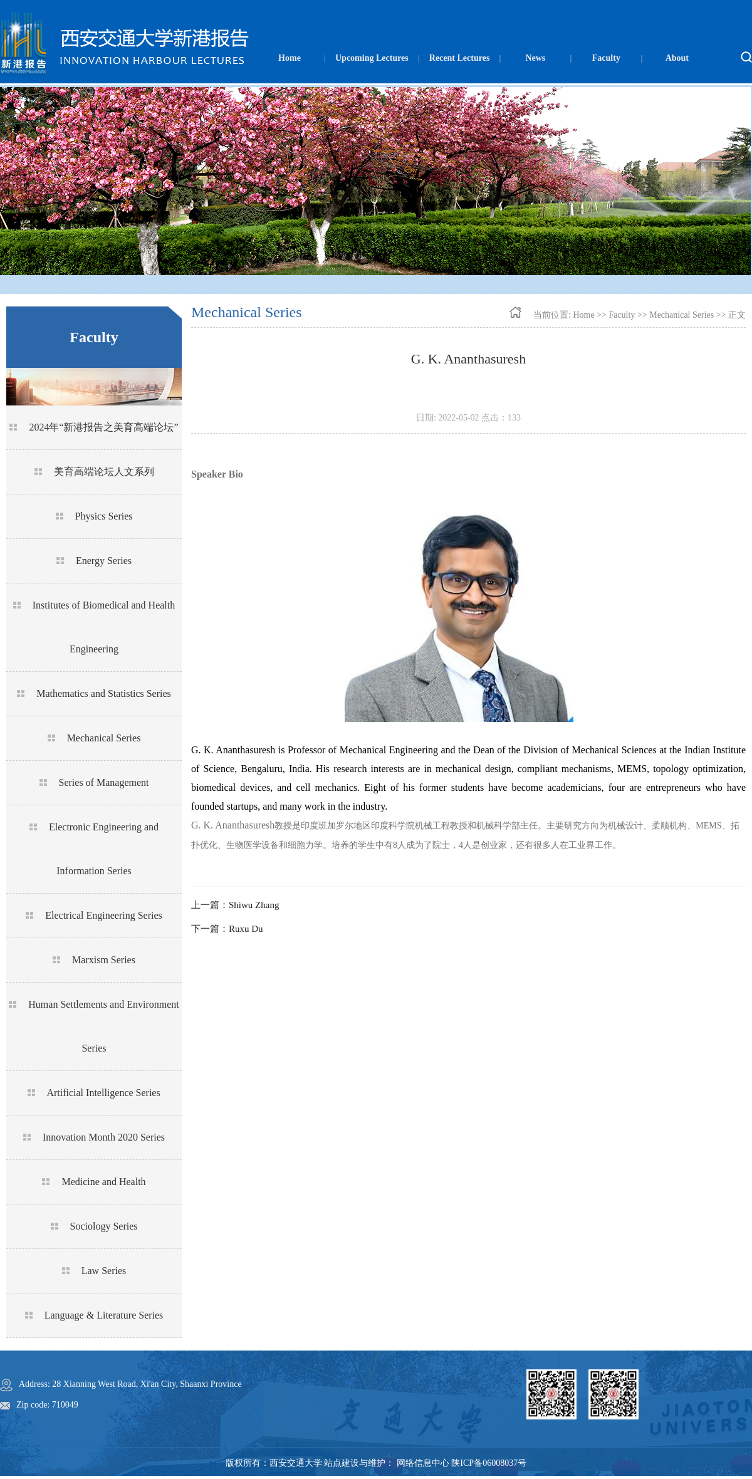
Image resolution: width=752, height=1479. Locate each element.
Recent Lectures (459, 58)
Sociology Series (104, 1226)
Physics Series (104, 516)
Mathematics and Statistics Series (103, 693)
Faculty (606, 58)
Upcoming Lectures (372, 58)
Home (289, 58)
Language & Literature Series (104, 1315)
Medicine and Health (103, 1181)
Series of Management (104, 782)
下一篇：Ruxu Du (227, 929)
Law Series (104, 1270)
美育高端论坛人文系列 (104, 471)
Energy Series (104, 560)
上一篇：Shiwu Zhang (235, 905)
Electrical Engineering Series (103, 915)
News (535, 58)
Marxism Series (103, 959)
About (677, 58)
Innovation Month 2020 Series (104, 1137)
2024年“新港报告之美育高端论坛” (103, 427)
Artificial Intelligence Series (103, 1092)
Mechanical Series (104, 738)
